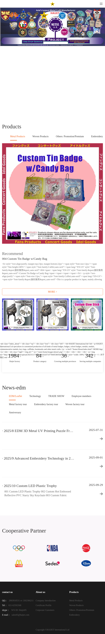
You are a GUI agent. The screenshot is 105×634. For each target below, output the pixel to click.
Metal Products (17, 137)
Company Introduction (46, 600)
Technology (35, 396)
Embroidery (97, 136)
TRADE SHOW (56, 396)
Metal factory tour (18, 404)
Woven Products (40, 136)
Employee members (81, 396)
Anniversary (15, 412)
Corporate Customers (45, 610)
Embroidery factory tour (46, 404)
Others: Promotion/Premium (70, 136)
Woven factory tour (74, 404)
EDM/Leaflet (15, 397)
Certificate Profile (43, 605)
